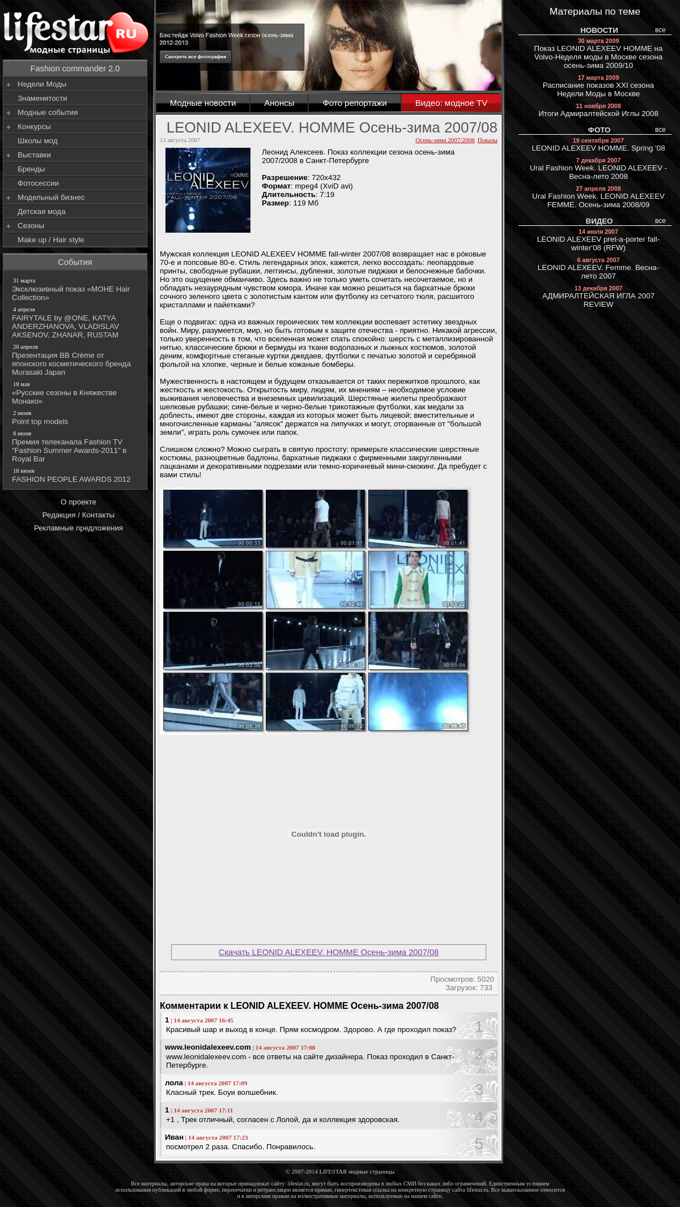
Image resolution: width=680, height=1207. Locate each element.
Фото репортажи (354, 103)
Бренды (31, 169)
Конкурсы (34, 126)
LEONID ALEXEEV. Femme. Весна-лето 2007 (598, 268)
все (660, 30)
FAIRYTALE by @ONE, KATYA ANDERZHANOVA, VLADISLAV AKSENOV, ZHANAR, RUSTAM (76, 322)
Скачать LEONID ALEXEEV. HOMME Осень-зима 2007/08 (329, 952)
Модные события (48, 112)
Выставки (34, 155)
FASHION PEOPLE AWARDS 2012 (76, 474)
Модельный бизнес (51, 197)
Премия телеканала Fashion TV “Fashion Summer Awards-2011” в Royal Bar (76, 446)
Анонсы (279, 103)
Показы (488, 139)
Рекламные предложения (78, 528)
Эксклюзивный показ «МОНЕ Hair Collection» (76, 289)
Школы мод (37, 140)
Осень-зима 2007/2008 (444, 139)
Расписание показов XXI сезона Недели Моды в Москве (598, 86)
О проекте (78, 502)
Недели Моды (42, 84)
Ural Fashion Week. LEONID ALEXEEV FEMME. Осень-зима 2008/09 (598, 197)
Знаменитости (42, 98)
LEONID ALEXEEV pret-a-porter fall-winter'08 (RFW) (598, 240)
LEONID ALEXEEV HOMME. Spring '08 (598, 144)
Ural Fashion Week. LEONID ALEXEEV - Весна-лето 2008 (598, 169)
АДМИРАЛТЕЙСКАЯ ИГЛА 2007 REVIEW (598, 297)
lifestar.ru (477, 1190)
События (75, 262)
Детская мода (42, 211)
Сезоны (31, 225)
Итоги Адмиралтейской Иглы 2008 (598, 110)
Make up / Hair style (51, 240)
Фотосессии (38, 183)
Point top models (76, 417)
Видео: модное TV (451, 103)
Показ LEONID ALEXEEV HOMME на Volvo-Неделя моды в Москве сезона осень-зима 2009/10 (598, 53)
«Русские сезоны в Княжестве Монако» (76, 392)
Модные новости (203, 103)
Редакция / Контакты (78, 515)
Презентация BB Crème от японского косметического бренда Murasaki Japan (76, 359)
